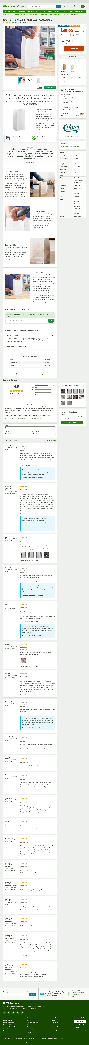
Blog (28, 1020)
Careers (54, 1024)
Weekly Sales (30, 1024)
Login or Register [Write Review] (71, 422)
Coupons (29, 1026)
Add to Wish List (72, 56)
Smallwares (30, 11)
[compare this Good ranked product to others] (81, 113)
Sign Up (32, 994)
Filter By (7, 431)
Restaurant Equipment (10, 11)
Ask (51, 321)
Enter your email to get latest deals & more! (17, 992)
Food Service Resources (33, 1028)
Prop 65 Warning (37, 374)
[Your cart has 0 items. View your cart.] (83, 6)
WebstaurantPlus (7, 1020)
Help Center (80, 1021)
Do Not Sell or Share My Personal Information (52, 1038)
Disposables (57, 11)
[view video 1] (63, 391)
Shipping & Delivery (80, 1030)
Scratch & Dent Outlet (32, 1022)
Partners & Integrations (9, 1031)
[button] (21, 80)
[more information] (82, 91)
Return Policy (55, 1033)
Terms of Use (37, 325)
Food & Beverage (40, 11)
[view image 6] (69, 397)
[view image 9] (63, 403)
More (83, 11)
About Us (54, 1020)
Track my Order (80, 1024)
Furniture (64, 11)
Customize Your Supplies (9, 1026)
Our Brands (55, 1022)
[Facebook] (13, 1012)
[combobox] (41, 6)
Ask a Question (50, 87)
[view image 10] (69, 403)
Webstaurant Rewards (9, 1022)
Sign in (80, 42)
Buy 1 (62, 28)
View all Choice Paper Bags (72, 136)
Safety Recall (30, 1033)
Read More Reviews (30, 162)
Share (39, 87)
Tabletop (49, 11)
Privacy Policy (45, 325)
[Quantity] (62, 48)
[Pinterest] (22, 1012)
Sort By (6, 425)
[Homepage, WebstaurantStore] (13, 6)
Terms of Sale (6, 1038)
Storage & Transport (74, 11)
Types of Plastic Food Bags (73, 146)
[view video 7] (75, 397)
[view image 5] (63, 397)
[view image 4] (81, 391)
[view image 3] (75, 391)
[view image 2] (69, 391)
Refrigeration (21, 11)
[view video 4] (46, 555)
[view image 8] (81, 397)
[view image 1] (23, 555)
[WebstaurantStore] (24, 1003)
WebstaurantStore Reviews (34, 1031)
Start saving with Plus (51, 995)
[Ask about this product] (30, 320)
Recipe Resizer (7, 1028)
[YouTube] (8, 1012)
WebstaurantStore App (9, 1024)
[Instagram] (4, 1012)
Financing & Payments (57, 1026)
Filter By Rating (35, 431)
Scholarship (55, 1028)
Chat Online (78, 1027)
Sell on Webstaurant (57, 1031)
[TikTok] (17, 1012)
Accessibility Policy (33, 1038)
